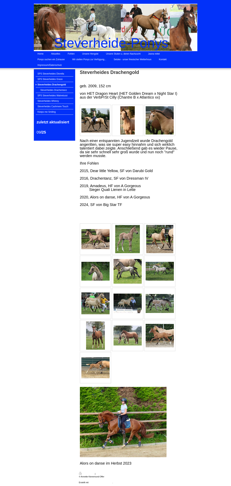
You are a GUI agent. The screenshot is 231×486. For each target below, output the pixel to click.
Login (183, 473)
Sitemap (100, 474)
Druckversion (86, 474)
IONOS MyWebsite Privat (100, 482)
